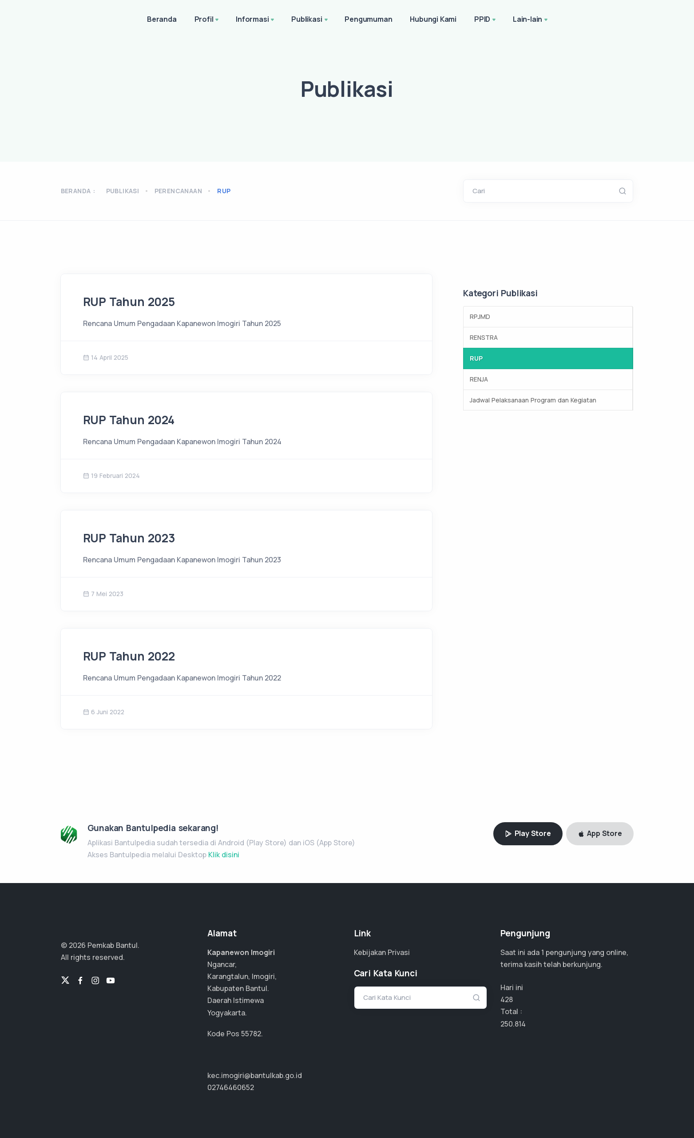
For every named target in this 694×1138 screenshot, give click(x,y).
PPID (485, 20)
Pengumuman (368, 19)
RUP (476, 358)
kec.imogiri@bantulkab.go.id (254, 1075)
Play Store (528, 833)
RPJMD (480, 316)
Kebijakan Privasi (382, 952)
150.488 (513, 1024)
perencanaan (178, 191)
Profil (207, 20)
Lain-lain (531, 20)
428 (506, 999)
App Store (600, 833)
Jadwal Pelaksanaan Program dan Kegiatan (533, 400)
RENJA (479, 379)
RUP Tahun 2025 (129, 302)
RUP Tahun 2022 (129, 656)
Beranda (162, 19)
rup (223, 191)
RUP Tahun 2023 (129, 538)
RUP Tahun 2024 (128, 420)
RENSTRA (484, 337)
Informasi (256, 20)
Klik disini (223, 854)
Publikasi (310, 20)
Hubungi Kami (433, 19)
